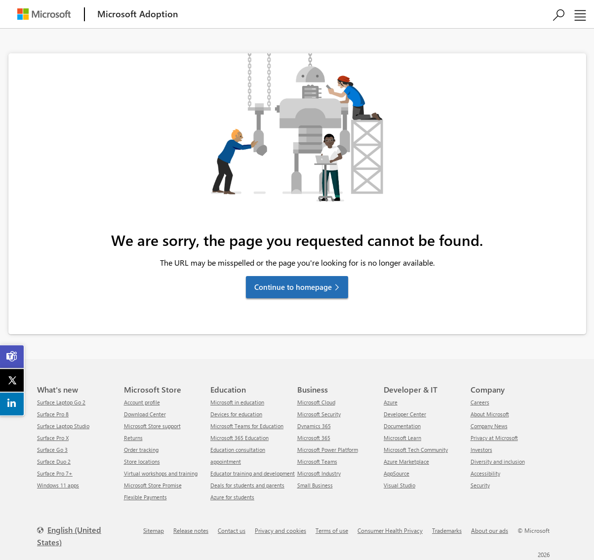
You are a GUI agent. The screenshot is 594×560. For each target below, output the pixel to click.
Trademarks (447, 530)
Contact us (231, 530)
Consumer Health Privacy (390, 530)
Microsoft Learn (402, 437)
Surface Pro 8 (53, 414)
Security (480, 485)
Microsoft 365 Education (239, 437)
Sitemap (153, 530)
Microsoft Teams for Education (246, 426)
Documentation (402, 426)
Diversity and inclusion (498, 461)
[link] (12, 356)
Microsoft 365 (313, 437)
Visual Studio (399, 485)
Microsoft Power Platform (327, 449)
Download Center (145, 414)
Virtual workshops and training (161, 473)
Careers (480, 402)
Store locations (142, 461)
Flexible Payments (145, 497)
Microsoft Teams (317, 461)
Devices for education (236, 414)
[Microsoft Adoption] (138, 14)
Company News (489, 426)
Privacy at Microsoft (494, 437)
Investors (481, 449)
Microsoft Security (319, 414)
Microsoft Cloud (316, 402)
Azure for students (232, 497)
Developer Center (405, 414)
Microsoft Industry (319, 473)
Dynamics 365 (314, 426)
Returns (133, 437)
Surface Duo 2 (54, 461)
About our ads (489, 530)
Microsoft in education (237, 402)
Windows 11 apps (58, 485)
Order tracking (141, 449)
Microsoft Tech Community (416, 449)
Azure (390, 402)
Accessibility (485, 473)
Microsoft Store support (152, 426)
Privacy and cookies (280, 530)
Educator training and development (252, 473)
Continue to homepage (293, 287)
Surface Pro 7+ (55, 473)
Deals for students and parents (247, 485)
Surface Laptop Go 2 (61, 402)
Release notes (190, 530)
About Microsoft (490, 414)
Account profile (142, 402)
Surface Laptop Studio (63, 426)
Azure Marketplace (406, 461)
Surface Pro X (53, 437)
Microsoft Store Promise (153, 485)
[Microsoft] (44, 14)
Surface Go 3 (52, 449)
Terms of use (332, 530)
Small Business (315, 485)
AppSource (396, 473)
